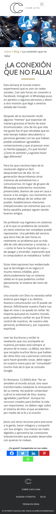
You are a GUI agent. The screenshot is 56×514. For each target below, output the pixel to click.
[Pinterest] (44, 453)
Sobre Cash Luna (31, 489)
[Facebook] (12, 453)
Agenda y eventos (26, 496)
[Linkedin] (33, 453)
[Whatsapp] (28, 459)
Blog (43, 496)
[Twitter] (23, 453)
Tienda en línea (31, 504)
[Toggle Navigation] (42, 4)
